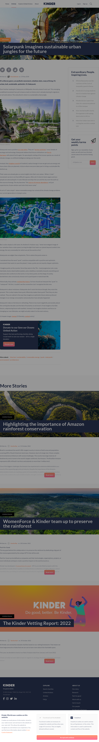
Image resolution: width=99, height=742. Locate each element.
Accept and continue (67, 737)
